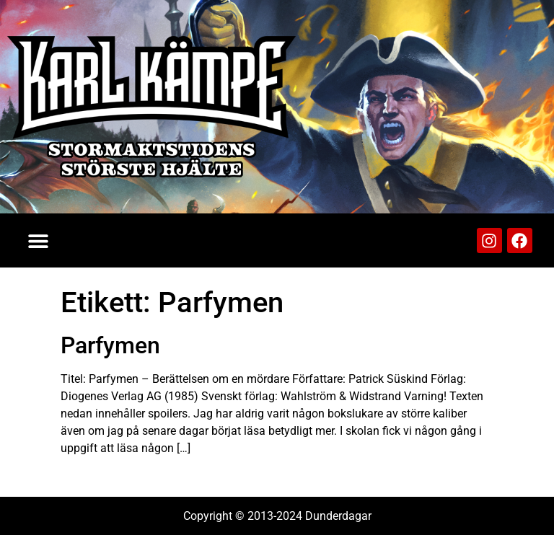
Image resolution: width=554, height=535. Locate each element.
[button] (38, 240)
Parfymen (110, 345)
